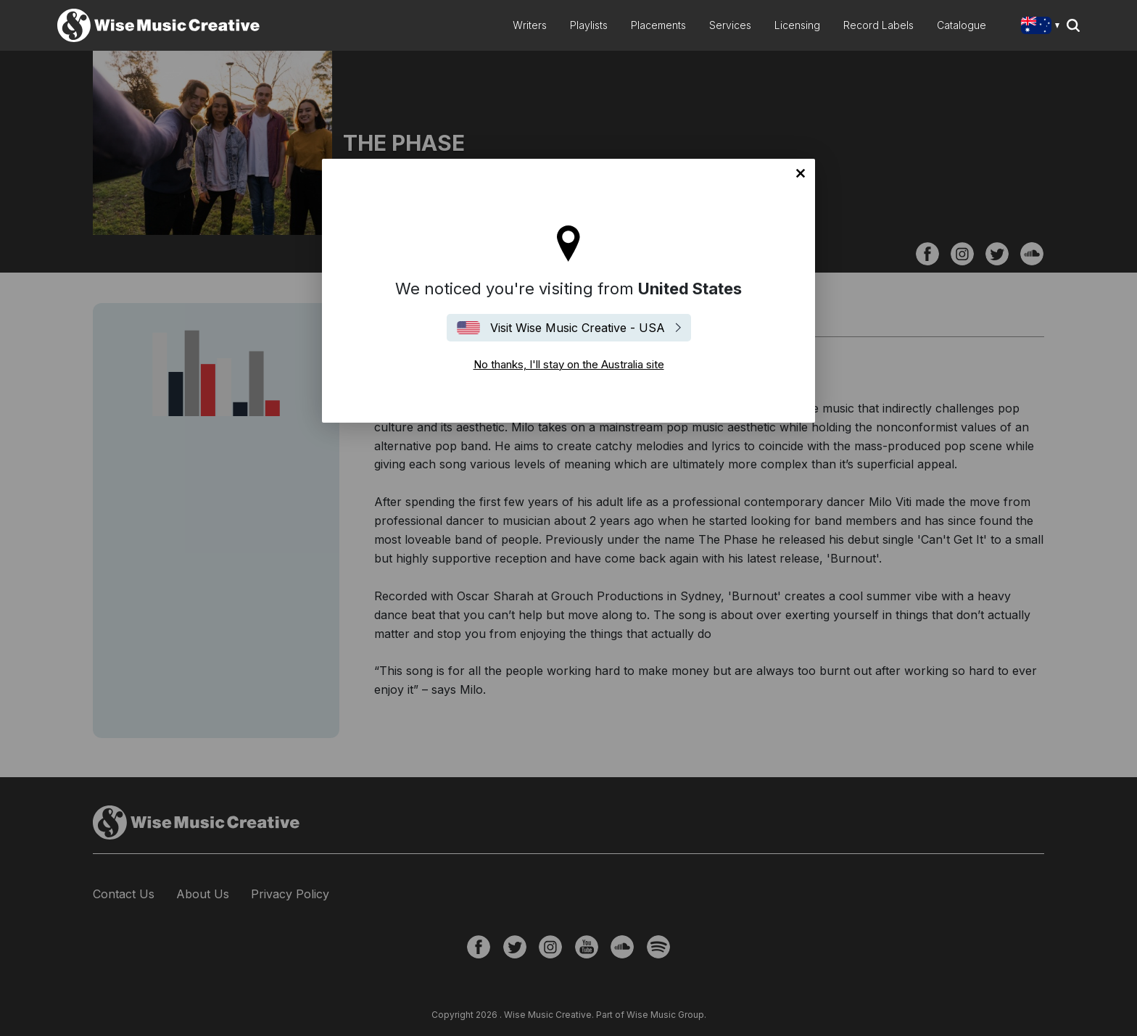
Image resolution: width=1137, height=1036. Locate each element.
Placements (658, 25)
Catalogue (961, 25)
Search (1073, 25)
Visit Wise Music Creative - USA (577, 327)
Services (730, 25)
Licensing (797, 25)
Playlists (589, 25)
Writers (530, 25)
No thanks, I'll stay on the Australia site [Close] (800, 173)
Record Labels (878, 25)
